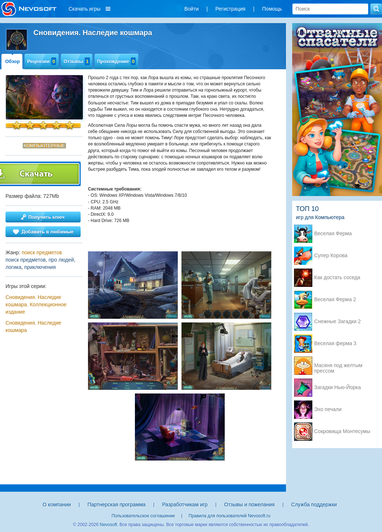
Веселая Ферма (333, 233)
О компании (57, 504)
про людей (61, 260)
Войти (191, 9)
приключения (40, 267)
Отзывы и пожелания (249, 504)
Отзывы (76, 61)
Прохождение (116, 61)
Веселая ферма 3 (335, 343)
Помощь (272, 9)
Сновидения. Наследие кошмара (33, 326)
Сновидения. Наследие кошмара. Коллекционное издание (36, 304)
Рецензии (41, 61)
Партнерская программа (116, 504)
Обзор (12, 61)
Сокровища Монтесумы (342, 431)
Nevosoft (108, 524)
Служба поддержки (314, 504)
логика (13, 267)
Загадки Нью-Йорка (337, 387)
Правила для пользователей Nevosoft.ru (229, 515)
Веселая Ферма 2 (335, 299)
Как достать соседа (337, 277)
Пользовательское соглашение (143, 515)
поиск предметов (42, 252)
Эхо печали (328, 409)
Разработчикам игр (184, 504)
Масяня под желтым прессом (338, 366)
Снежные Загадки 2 (337, 321)
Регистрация (231, 9)
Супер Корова (331, 255)
